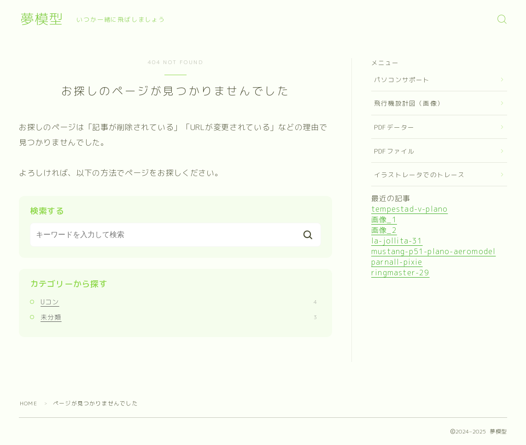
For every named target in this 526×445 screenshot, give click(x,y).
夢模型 (41, 19)
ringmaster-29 (400, 272)
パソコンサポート (402, 79)
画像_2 (384, 230)
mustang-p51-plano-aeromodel (433, 251)
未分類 (179, 317)
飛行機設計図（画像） (409, 103)
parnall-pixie (397, 262)
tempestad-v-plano (409, 209)
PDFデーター (394, 127)
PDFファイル (394, 151)
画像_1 (384, 219)
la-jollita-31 (397, 241)
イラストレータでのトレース (419, 174)
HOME (28, 403)
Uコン (179, 301)
